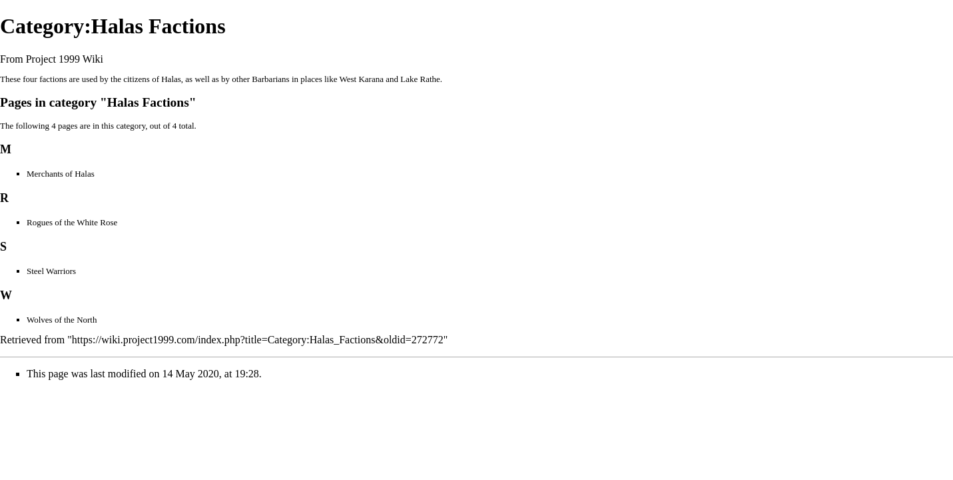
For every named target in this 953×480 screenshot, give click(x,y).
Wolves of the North (62, 320)
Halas (171, 79)
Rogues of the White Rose (72, 222)
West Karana (362, 79)
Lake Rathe (420, 79)
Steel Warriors (51, 271)
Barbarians (270, 79)
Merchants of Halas (61, 174)
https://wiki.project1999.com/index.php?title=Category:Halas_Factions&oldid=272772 (258, 339)
